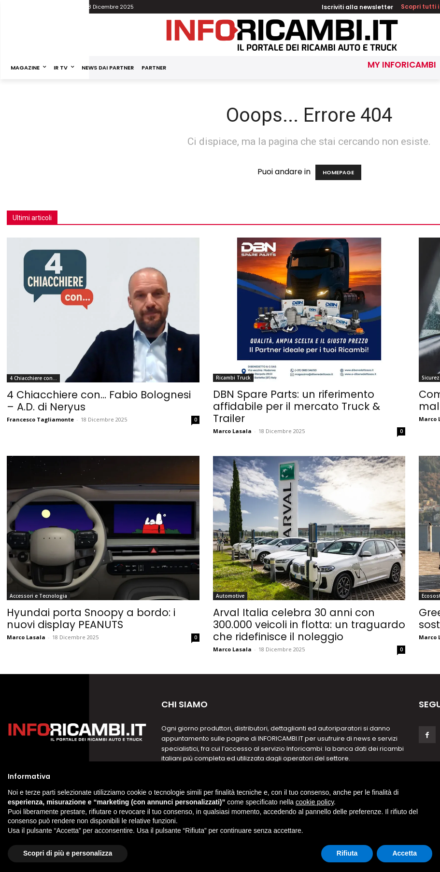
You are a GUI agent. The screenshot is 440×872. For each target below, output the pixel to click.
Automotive (230, 595)
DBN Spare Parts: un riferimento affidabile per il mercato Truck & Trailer (296, 406)
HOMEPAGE (338, 172)
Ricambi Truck (233, 377)
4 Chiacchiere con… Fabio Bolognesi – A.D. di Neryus (99, 401)
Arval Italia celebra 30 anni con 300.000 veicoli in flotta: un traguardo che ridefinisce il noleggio (309, 624)
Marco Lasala (232, 431)
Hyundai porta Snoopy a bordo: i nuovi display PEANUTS (91, 618)
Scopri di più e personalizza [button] (67, 853)
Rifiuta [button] (347, 853)
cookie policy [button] (315, 802)
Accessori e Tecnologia (38, 595)
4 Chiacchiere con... (33, 378)
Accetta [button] (404, 853)
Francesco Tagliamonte (40, 419)
